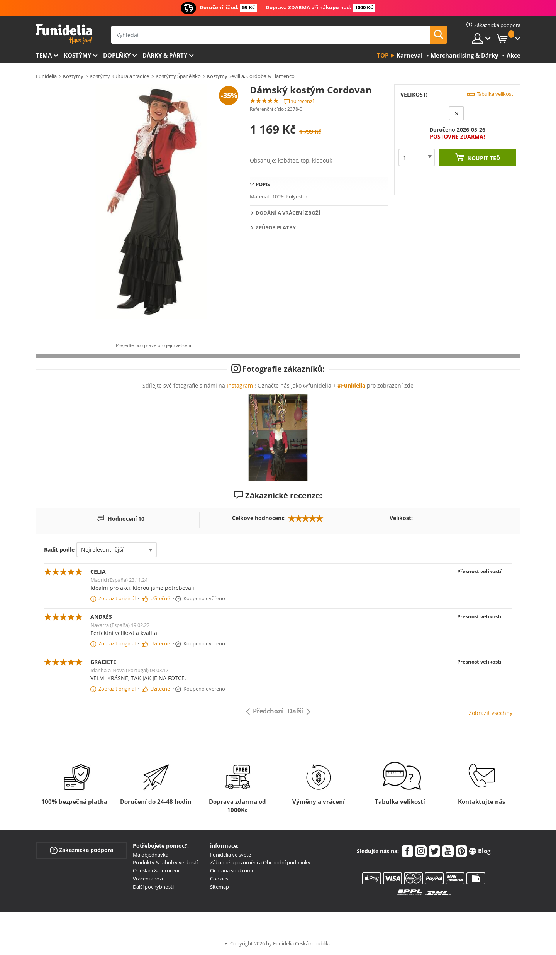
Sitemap (219, 886)
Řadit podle (59, 549)
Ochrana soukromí (231, 870)
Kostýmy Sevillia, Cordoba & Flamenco (251, 76)
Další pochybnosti (153, 886)
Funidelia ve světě (230, 854)
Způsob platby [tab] (276, 227)
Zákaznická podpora (81, 850)
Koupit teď (483, 158)
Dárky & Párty (164, 55)
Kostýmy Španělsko (178, 76)
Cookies (219, 878)
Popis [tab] (263, 184)
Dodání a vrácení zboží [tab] (288, 212)
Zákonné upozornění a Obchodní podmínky (260, 862)
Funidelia (46, 76)
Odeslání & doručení (156, 870)
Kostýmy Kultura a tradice (119, 76)
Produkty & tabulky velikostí (165, 862)
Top (382, 55)
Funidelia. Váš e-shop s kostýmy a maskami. (64, 34)
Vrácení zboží (148, 878)
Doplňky (117, 55)
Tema (44, 55)
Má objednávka (150, 854)
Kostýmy (77, 55)
